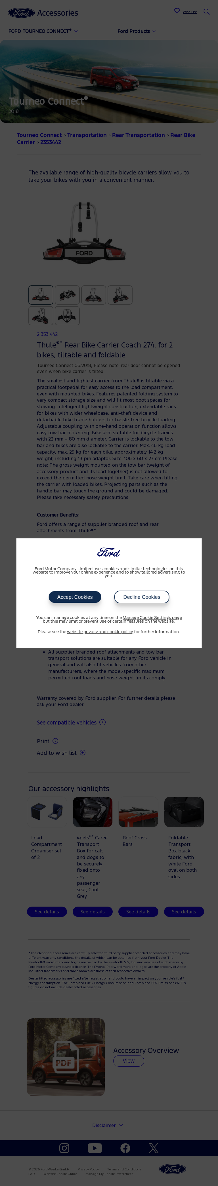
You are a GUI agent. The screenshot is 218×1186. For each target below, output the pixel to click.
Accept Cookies (75, 597)
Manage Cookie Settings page (152, 618)
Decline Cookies (141, 597)
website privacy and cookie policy (100, 632)
